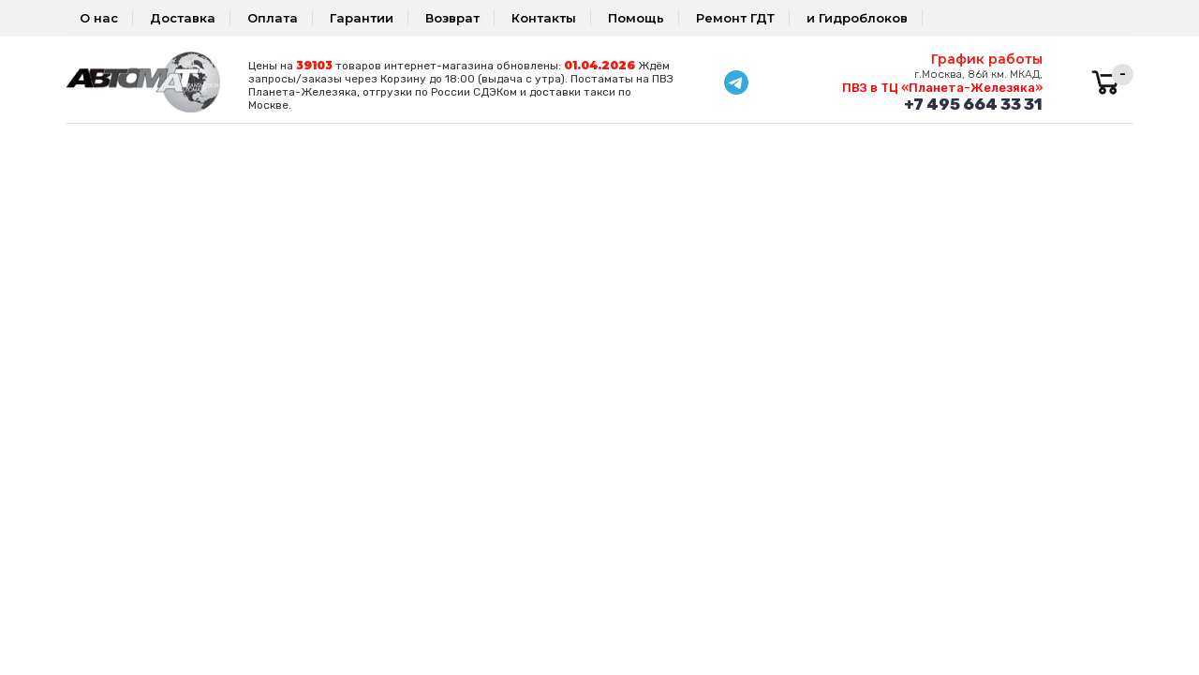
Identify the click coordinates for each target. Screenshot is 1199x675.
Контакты (543, 17)
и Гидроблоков (857, 17)
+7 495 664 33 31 (973, 104)
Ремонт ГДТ (735, 17)
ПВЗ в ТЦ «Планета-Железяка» (942, 88)
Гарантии (361, 17)
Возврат (452, 17)
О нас (99, 17)
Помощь (636, 17)
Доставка (182, 17)
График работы (987, 59)
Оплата (272, 17)
